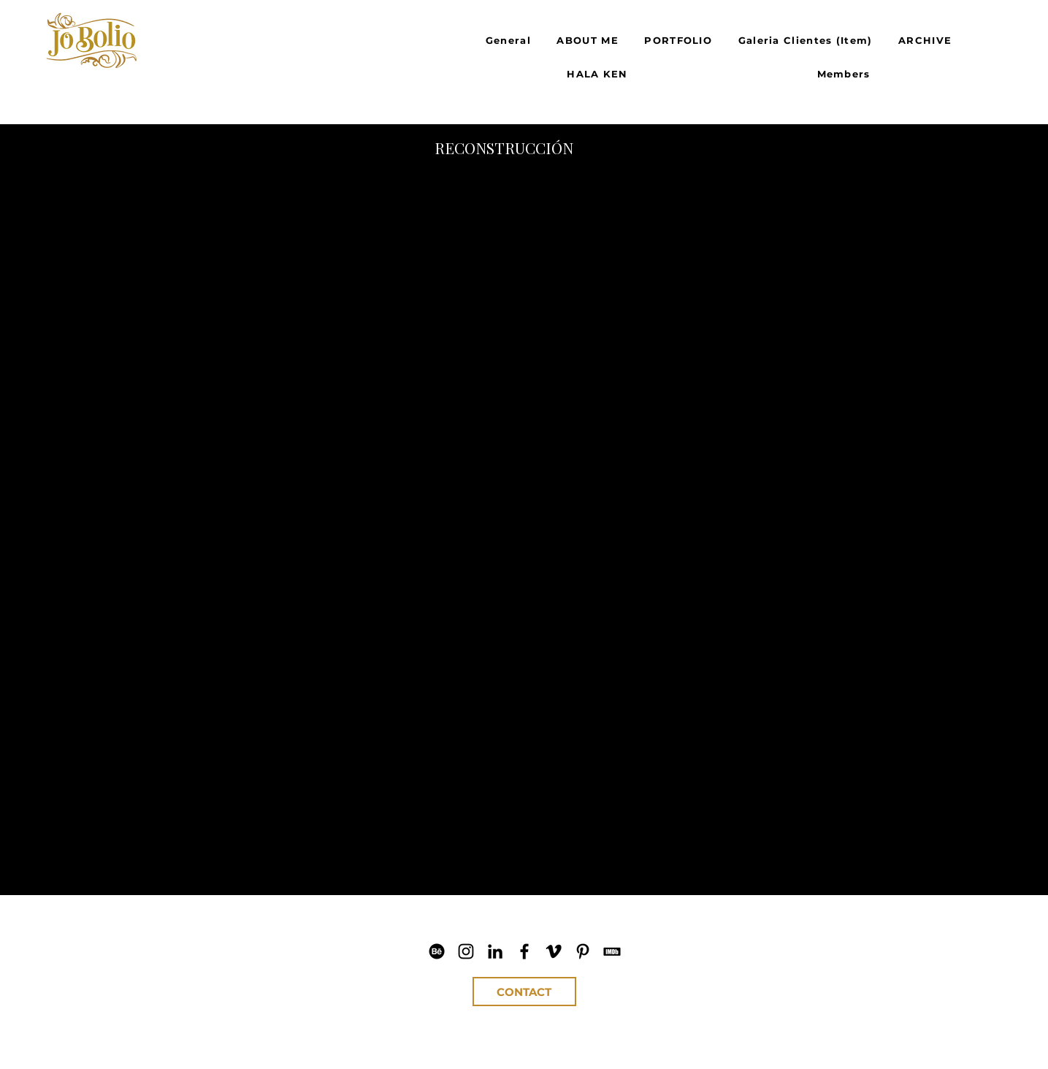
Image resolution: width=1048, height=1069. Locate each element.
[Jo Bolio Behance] (437, 951)
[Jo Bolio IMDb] (612, 951)
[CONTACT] (524, 991)
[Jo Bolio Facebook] (524, 951)
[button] (349, 345)
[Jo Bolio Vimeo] (553, 951)
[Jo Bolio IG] (466, 951)
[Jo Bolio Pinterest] (583, 951)
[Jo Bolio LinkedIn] (495, 951)
